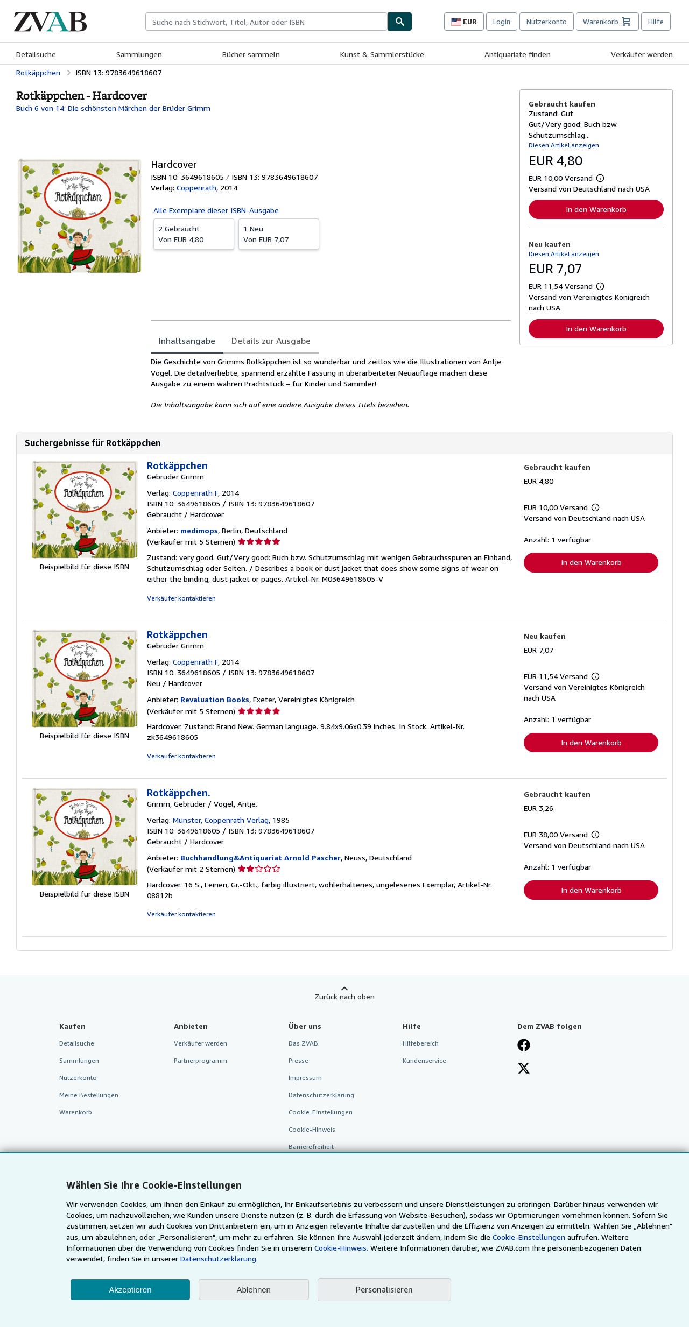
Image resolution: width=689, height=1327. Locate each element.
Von (193, 233)
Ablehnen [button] (254, 1289)
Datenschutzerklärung (321, 1095)
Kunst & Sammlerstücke (382, 54)
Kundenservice (424, 1060)
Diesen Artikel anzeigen (564, 145)
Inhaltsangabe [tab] (187, 340)
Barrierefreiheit (311, 1146)
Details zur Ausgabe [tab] (271, 340)
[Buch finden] (400, 21)
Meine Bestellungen (88, 1095)
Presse (298, 1060)
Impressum (305, 1078)
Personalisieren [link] (384, 1289)
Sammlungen (139, 54)
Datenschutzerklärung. (219, 1258)
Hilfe (656, 21)
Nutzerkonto (546, 21)
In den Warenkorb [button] (596, 209)
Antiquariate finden (517, 54)
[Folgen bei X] (523, 1069)
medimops (199, 530)
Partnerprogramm (200, 1060)
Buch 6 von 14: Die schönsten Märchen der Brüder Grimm (113, 107)
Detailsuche (36, 54)
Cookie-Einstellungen (529, 1236)
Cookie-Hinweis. (341, 1247)
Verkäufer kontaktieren (181, 598)
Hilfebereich (421, 1043)
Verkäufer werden (642, 54)
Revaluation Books (214, 699)
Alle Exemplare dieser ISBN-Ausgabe (216, 210)
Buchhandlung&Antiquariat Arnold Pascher (260, 857)
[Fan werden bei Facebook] (523, 1046)
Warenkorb (75, 1112)
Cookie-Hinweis (312, 1129)
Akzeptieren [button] (130, 1289)
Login (501, 21)
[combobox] (266, 21)
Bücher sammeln (251, 54)
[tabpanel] (331, 383)
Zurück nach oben (344, 996)
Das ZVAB (303, 1043)
